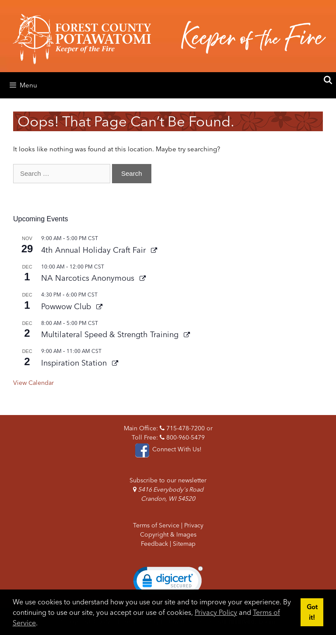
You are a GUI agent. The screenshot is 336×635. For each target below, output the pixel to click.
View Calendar (33, 383)
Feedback (154, 544)
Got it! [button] (312, 612)
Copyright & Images (168, 534)
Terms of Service (156, 525)
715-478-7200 (182, 428)
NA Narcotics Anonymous (88, 278)
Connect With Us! (168, 449)
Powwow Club (67, 306)
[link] (168, 582)
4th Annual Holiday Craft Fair (94, 250)
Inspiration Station (75, 363)
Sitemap (184, 544)
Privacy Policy (216, 612)
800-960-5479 (182, 437)
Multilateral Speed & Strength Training (111, 334)
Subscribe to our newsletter (168, 480)
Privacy (193, 525)
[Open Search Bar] (328, 80)
